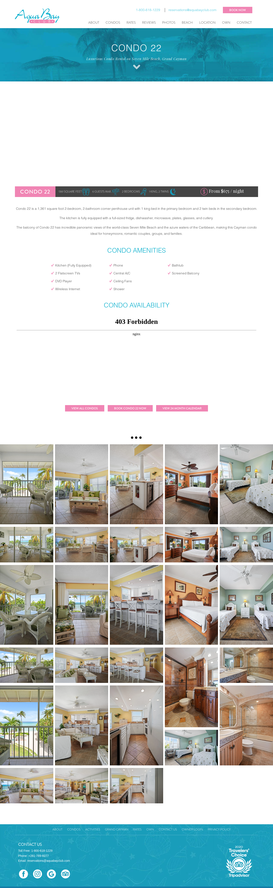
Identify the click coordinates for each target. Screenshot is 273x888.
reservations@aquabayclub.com (192, 10)
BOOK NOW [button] (237, 10)
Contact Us (168, 829)
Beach (187, 22)
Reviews (149, 22)
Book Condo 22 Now (130, 408)
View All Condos (84, 408)
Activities (92, 829)
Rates (131, 22)
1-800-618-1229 (148, 10)
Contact (244, 22)
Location (207, 22)
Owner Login (192, 829)
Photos (168, 22)
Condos (113, 22)
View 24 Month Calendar (182, 408)
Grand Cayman (116, 829)
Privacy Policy (219, 829)
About (93, 22)
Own (226, 22)
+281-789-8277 (38, 856)
